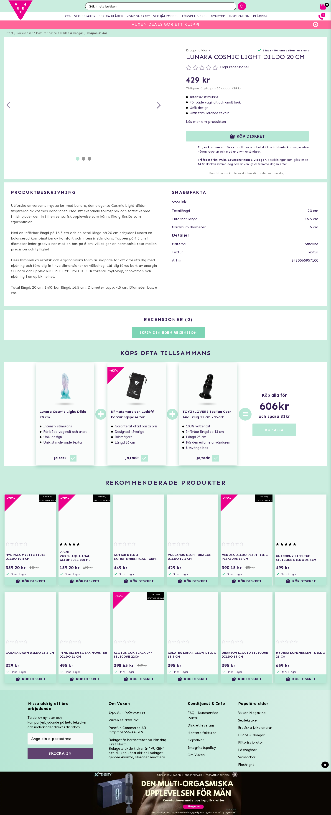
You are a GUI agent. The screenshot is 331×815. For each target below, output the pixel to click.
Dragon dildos (97, 33)
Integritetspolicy (202, 748)
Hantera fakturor (202, 733)
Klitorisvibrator (250, 742)
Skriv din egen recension (168, 332)
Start (9, 33)
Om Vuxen (196, 755)
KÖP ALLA (274, 430)
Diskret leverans (201, 725)
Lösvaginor (247, 750)
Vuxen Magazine (252, 713)
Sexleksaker (25, 33)
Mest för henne (46, 33)
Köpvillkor (196, 740)
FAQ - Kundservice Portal (203, 715)
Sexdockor (247, 757)
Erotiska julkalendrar (255, 728)
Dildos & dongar (71, 33)
